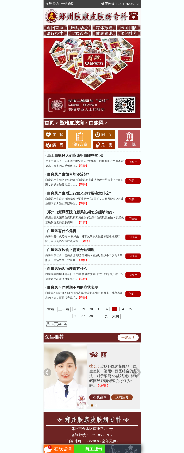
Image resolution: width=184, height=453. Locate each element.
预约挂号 (128, 33)
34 (122, 309)
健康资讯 (104, 33)
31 (99, 309)
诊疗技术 (55, 33)
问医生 (133, 161)
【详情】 (83, 165)
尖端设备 (79, 33)
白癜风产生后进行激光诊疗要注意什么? (79, 193)
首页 (49, 123)
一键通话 (67, 4)
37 (83, 316)
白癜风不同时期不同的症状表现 (72, 287)
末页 (115, 316)
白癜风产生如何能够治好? (68, 174)
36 (75, 316)
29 (83, 309)
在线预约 (52, 4)
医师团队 (128, 27)
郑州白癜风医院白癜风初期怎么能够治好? (81, 212)
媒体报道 (104, 27)
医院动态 (79, 27)
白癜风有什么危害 (61, 231)
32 (106, 309)
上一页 (63, 310)
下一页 (102, 316)
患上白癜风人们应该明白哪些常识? (75, 156)
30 (91, 309)
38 (91, 316)
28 (75, 309)
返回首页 (55, 27)
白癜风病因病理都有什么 (67, 269)
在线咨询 (99, 397)
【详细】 (103, 386)
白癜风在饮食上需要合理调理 (71, 250)
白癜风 (96, 123)
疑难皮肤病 (71, 123)
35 (130, 309)
